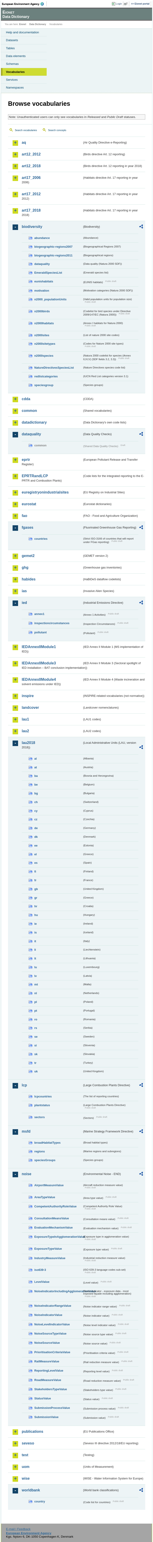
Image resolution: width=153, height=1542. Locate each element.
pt (35, 1010)
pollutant (40, 632)
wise (26, 1478)
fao (24, 516)
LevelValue (41, 1282)
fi (35, 871)
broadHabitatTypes (47, 1142)
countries (41, 538)
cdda (26, 399)
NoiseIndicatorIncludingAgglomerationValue (58, 1291)
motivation (41, 290)
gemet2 (28, 556)
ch (36, 802)
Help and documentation (22, 32)
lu (35, 967)
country (39, 1501)
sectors (39, 1117)
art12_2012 (31, 154)
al (35, 758)
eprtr (26, 460)
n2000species (43, 355)
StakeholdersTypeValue (50, 1389)
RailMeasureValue (46, 1361)
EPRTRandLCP (35, 476)
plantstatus (42, 1105)
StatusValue (42, 1398)
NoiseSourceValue (47, 1342)
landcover (30, 707)
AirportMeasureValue (49, 1185)
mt (36, 984)
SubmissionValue (46, 1417)
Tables (10, 48)
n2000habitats (44, 323)
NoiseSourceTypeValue (50, 1333)
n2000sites (41, 335)
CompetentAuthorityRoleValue (55, 1206)
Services (12, 79)
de (36, 828)
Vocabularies (15, 72)
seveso (28, 1443)
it (35, 941)
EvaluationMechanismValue (53, 1227)
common (29, 411)
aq (24, 142)
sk (36, 1054)
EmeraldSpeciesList (48, 272)
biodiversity (32, 227)
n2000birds (42, 311)
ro (35, 1019)
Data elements (16, 56)
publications (32, 1431)
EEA (24, 4)
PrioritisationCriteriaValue (52, 1352)
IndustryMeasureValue (49, 1258)
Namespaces (15, 87)
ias (24, 591)
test (25, 1455)
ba (36, 776)
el (35, 854)
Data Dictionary (37, 24)
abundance (42, 238)
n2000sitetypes (44, 343)
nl (35, 993)
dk (36, 836)
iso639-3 (40, 1270)
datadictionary (34, 422)
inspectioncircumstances (52, 623)
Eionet (22, 24)
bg (36, 793)
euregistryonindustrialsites (45, 492)
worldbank (31, 1490)
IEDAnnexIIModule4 (39, 679)
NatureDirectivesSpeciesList (54, 367)
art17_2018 (31, 210)
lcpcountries (43, 1096)
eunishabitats (43, 281)
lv (35, 976)
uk (36, 1071)
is (35, 932)
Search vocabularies (26, 130)
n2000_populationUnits (50, 299)
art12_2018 (31, 166)
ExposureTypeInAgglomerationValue (58, 1236)
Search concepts (57, 130)
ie (35, 923)
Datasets (12, 40)
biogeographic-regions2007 (53, 246)
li (35, 949)
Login (119, 3)
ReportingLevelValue (48, 1370)
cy (36, 811)
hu (36, 915)
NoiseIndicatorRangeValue (52, 1305)
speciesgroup (43, 385)
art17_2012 (31, 194)
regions (39, 1151)
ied (24, 603)
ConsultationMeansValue (51, 1218)
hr (35, 906)
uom (26, 1467)
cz (36, 819)
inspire (28, 696)
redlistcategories (46, 376)
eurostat (29, 504)
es (36, 862)
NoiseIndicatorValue (48, 1315)
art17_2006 (31, 178)
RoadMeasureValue (47, 1380)
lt (35, 958)
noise (26, 1174)
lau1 (25, 719)
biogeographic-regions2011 (53, 255)
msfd (26, 1131)
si (35, 1045)
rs (35, 1028)
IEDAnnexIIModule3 (39, 663)
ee (36, 845)
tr (35, 1063)
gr (35, 897)
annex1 (39, 614)
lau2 (25, 731)
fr (35, 880)
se (36, 1036)
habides (28, 579)
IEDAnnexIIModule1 (39, 647)
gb (36, 889)
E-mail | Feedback (18, 1529)
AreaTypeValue (44, 1197)
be (36, 784)
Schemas (12, 64)
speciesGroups (44, 1160)
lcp (24, 1085)
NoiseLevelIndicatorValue (52, 1324)
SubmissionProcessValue (52, 1408)
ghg (25, 567)
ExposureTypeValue (48, 1248)
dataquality (42, 264)
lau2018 (28, 743)
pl (35, 1002)
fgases (27, 527)
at (35, 767)
